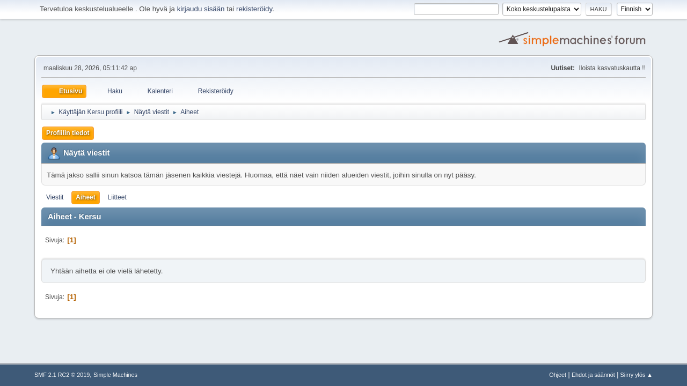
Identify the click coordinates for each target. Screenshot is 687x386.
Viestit (54, 197)
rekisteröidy (254, 9)
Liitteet (116, 197)
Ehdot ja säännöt (593, 375)
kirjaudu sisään (201, 9)
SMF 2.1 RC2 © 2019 (62, 375)
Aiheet (86, 197)
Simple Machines (115, 375)
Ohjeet (557, 375)
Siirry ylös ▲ (636, 375)
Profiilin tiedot (68, 133)
